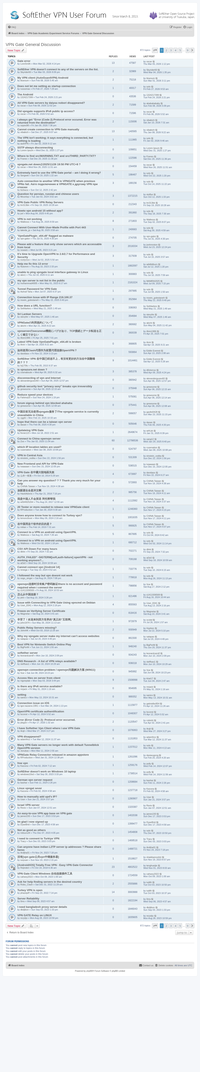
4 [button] (175, 50)
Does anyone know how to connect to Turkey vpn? (49, 515)
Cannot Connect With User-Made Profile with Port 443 (51, 227)
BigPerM (24, 647)
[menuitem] (12, 27)
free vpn (22, 763)
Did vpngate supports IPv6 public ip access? (46, 111)
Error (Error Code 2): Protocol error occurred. (46, 719)
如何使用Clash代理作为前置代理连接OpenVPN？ (47, 350)
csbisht (149, 720)
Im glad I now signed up (32, 821)
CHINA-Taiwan (27, 486)
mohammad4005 (28, 283)
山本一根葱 (26, 475)
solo (148, 86)
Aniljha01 (25, 852)
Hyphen (150, 628)
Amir (22, 344)
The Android (25, 94)
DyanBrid (25, 824)
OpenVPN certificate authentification (40, 711)
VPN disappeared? (29, 736)
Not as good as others (31, 830)
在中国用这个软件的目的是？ (34, 523)
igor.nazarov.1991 (29, 706)
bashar (23, 782)
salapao (24, 639)
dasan (23, 424)
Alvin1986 (25, 338)
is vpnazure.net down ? (32, 369)
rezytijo (24, 918)
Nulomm (24, 266)
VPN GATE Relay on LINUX (34, 915)
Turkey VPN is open (29, 890)
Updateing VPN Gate (30, 430)
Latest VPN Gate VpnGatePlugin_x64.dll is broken (49, 341)
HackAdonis (26, 493)
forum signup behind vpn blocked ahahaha (44, 403)
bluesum (24, 80)
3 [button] (171, 50)
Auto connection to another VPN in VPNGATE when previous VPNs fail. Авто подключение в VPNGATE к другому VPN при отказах (57, 184)
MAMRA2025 (153, 281)
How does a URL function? (34, 305)
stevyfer (24, 317)
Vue (148, 584)
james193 (25, 816)
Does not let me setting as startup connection (46, 86)
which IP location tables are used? (39, 446)
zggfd (23, 418)
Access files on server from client (38, 677)
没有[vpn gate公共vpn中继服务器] (38, 856)
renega (23, 570)
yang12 (150, 439)
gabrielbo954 (153, 703)
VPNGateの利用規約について (35, 322)
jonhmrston (152, 244)
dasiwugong (152, 755)
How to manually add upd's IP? (37, 796)
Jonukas (24, 751)
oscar (149, 61)
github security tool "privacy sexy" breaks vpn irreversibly (54, 386)
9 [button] (187, 50)
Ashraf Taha (26, 291)
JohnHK (24, 630)
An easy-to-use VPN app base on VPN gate (44, 813)
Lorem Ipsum (27, 150)
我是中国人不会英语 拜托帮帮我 (36, 498)
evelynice (25, 260)
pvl (21, 213)
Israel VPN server (28, 805)
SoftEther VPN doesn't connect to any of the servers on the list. (57, 69)
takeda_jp (25, 230)
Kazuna (24, 766)
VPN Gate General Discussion (33, 44)
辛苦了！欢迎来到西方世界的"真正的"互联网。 (45, 619)
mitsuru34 (25, 833)
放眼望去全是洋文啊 (29, 490)
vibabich (150, 120)
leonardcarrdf (27, 655)
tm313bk (24, 205)
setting (21, 694)
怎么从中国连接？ (28, 594)
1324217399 (26, 97)
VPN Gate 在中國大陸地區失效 (35, 472)
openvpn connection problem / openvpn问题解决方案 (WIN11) (56, 669)
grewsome (25, 389)
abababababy (153, 103)
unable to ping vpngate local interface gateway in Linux (52, 272)
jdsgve (23, 722)
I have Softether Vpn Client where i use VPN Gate (48, 728)
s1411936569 (27, 590)
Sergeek (24, 175)
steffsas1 (24, 664)
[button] (155, 50)
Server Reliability (28, 898)
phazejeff (24, 893)
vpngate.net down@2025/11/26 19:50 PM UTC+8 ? (48, 164)
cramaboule (26, 372)
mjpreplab (25, 680)
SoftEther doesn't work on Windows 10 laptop (46, 771)
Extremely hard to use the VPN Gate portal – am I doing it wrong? (59, 172)
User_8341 (25, 605)
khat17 (149, 678)
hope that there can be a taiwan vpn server (44, 421)
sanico (23, 697)
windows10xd (27, 774)
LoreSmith (25, 63)
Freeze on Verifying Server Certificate (41, 610)
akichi (23, 326)
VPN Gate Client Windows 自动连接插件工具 (44, 873)
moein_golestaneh (29, 300)
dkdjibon (24, 909)
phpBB (89, 971)
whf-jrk (149, 430)
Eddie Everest (153, 350)
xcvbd (149, 620)
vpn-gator (25, 238)
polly (148, 763)
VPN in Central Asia (29, 455)
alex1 (23, 275)
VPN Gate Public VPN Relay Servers (40, 202)
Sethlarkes (25, 308)
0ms (22, 901)
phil (22, 597)
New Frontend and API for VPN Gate (40, 463)
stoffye (149, 194)
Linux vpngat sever (29, 788)
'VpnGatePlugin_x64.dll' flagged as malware (45, 235)
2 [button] (166, 50)
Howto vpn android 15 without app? (40, 210)
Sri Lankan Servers (29, 314)
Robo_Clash (26, 884)
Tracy (23, 841)
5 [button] (180, 50)
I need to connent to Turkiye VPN (38, 838)
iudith (149, 882)
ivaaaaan (25, 466)
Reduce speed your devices (35, 394)
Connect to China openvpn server (38, 438)
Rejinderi (24, 868)
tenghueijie (151, 865)
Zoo (22, 441)
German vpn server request (35, 779)
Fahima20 (25, 397)
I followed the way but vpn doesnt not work (45, 575)
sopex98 (24, 125)
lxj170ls (24, 365)
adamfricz (25, 739)
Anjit (22, 731)
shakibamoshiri (153, 857)
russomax (25, 89)
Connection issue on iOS (33, 703)
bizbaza (24, 190)
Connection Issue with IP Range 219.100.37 (44, 297)
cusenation (25, 449)
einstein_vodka (27, 458)
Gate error (23, 60)
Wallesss (24, 222)
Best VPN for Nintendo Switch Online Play (44, 644)
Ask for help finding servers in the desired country (49, 881)
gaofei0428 (152, 412)
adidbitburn (152, 264)
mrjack (23, 689)
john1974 (25, 622)
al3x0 (23, 563)
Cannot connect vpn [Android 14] (38, 567)
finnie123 (25, 433)
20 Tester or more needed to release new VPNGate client (53, 507)
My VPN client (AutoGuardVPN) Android (42, 77)
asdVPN (24, 143)
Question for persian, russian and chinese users (48, 193)
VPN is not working (29, 219)
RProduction (26, 510)
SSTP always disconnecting (35, 147)
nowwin (24, 250)
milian (23, 527)
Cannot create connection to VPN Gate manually (48, 129)
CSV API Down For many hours (37, 548)
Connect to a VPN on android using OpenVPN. (46, 532)
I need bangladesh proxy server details (42, 906)
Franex (23, 158)
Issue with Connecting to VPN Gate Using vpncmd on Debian (56, 602)
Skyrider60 (25, 72)
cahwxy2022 (26, 877)
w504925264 (26, 502)
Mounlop (24, 196)
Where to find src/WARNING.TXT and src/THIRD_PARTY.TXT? (56, 155)
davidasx (24, 353)
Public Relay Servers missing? (37, 627)
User (22, 799)
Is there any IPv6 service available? (40, 686)
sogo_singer (26, 578)
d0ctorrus (151, 370)
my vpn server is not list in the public (41, 280)
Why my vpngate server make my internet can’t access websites (58, 636)
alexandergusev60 (29, 380)
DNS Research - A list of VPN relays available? (47, 661)
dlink (22, 551)
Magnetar (25, 613)
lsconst (23, 714)
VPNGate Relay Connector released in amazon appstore (53, 754)
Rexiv (23, 808)
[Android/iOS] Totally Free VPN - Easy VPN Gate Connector (55, 865)
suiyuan (24, 860)
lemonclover (26, 518)
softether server (27, 652)
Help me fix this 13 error (32, 263)
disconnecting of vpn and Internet (39, 377)
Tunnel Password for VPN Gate (37, 288)
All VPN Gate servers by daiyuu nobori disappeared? (51, 102)
